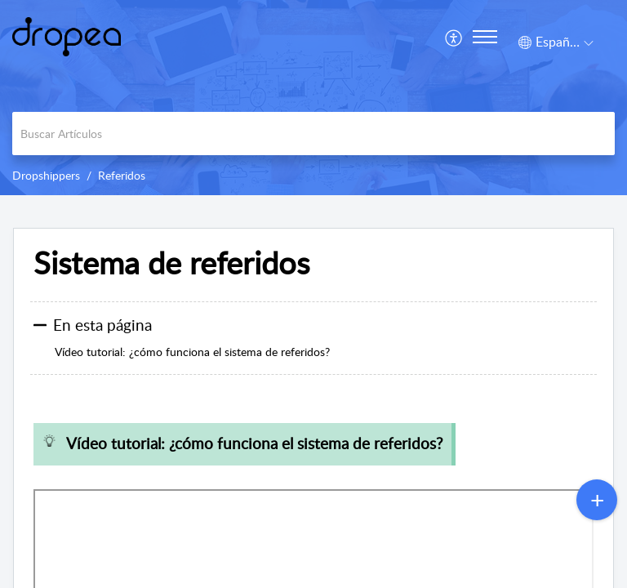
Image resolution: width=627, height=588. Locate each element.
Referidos (121, 175)
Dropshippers (46, 175)
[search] (313, 133)
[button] (454, 37)
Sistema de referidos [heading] (171, 263)
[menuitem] (454, 37)
